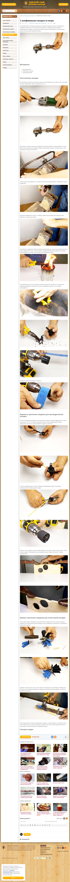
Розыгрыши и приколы (8, 59)
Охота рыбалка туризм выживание (8, 41)
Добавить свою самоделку (45, 847)
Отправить (27, 834)
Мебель (4, 53)
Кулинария (5, 44)
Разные (4, 62)
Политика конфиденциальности (46, 854)
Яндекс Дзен (43, 845)
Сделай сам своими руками (35, 3)
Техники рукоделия (7, 64)
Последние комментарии (45, 849)
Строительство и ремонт (8, 29)
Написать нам (43, 852)
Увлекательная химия (8, 26)
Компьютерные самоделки (9, 31)
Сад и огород (6, 37)
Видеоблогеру (43, 850)
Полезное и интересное (8, 34)
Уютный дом (6, 50)
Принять (13, 878)
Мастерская (5, 47)
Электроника (6, 23)
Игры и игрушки (6, 56)
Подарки (5, 67)
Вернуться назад (25, 737)
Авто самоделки (6, 20)
